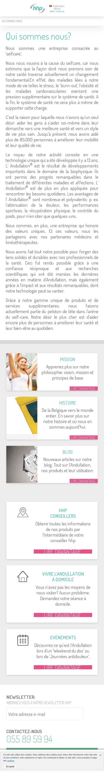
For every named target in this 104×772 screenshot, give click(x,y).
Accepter (10, 766)
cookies (10, 760)
